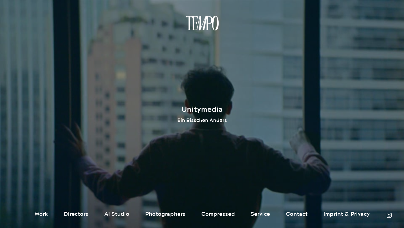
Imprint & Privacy (346, 214)
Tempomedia (202, 23)
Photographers (165, 214)
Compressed (218, 214)
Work (41, 214)
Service (260, 214)
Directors (76, 214)
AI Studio (116, 214)
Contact (297, 214)
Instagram (389, 215)
